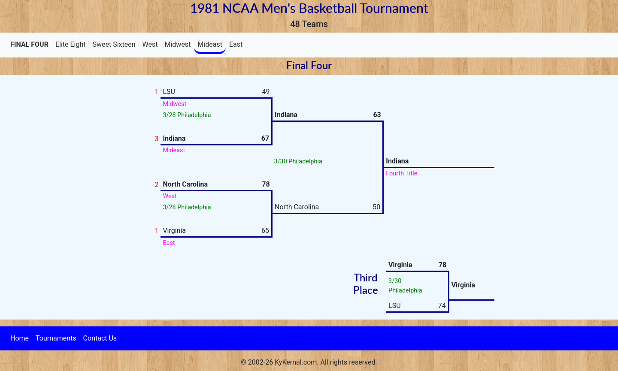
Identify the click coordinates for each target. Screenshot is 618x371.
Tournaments (56, 338)
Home (19, 338)
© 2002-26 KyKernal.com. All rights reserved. (309, 362)
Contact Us (100, 338)
